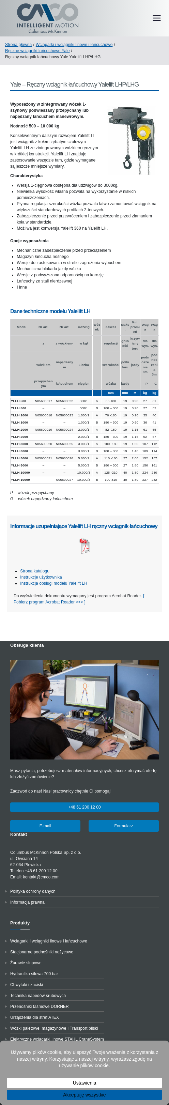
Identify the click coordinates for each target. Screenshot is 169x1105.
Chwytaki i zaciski (26, 984)
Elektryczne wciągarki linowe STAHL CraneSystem (57, 1039)
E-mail (45, 826)
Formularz (123, 826)
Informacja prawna (27, 902)
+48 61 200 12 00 (84, 807)
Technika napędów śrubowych (38, 995)
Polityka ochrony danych (33, 891)
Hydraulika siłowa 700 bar (34, 973)
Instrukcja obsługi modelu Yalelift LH (53, 583)
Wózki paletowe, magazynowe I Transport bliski (54, 1028)
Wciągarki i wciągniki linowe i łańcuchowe (48, 941)
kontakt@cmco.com (41, 877)
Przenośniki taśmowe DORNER (39, 1006)
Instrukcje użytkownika (41, 577)
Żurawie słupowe (26, 963)
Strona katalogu (34, 571)
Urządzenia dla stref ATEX (34, 1017)
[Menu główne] (156, 18)
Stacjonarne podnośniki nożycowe (41, 952)
